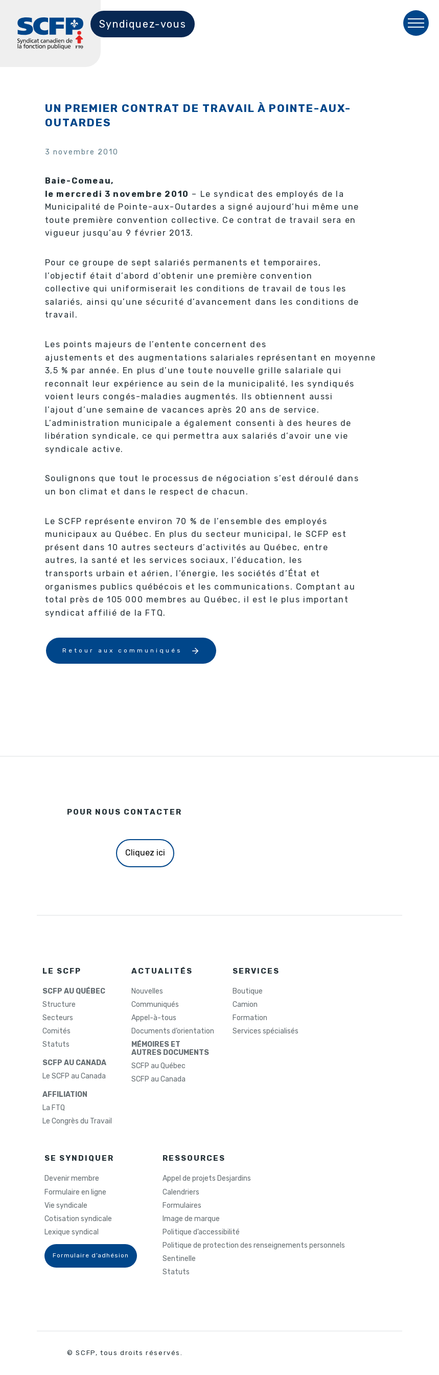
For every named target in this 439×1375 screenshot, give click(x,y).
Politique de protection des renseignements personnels (254, 1246)
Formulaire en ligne (75, 1192)
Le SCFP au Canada (74, 1076)
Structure (59, 1005)
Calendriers (181, 1192)
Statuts (56, 1045)
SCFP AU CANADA (74, 1063)
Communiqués (155, 1005)
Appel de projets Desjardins (207, 1179)
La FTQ (53, 1108)
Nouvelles (147, 991)
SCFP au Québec (158, 1066)
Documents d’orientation (172, 1031)
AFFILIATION (64, 1095)
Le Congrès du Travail (77, 1121)
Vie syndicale (65, 1206)
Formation (250, 1018)
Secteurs (57, 1018)
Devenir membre (71, 1179)
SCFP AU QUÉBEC (73, 991)
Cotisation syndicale (78, 1219)
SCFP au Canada (158, 1079)
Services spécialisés (265, 1031)
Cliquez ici (145, 853)
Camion (245, 1005)
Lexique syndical (71, 1232)
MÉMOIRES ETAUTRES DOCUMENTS (170, 1049)
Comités (56, 1031)
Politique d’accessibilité (201, 1232)
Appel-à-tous (153, 1018)
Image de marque (191, 1219)
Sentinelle (179, 1259)
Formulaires (182, 1206)
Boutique (248, 991)
